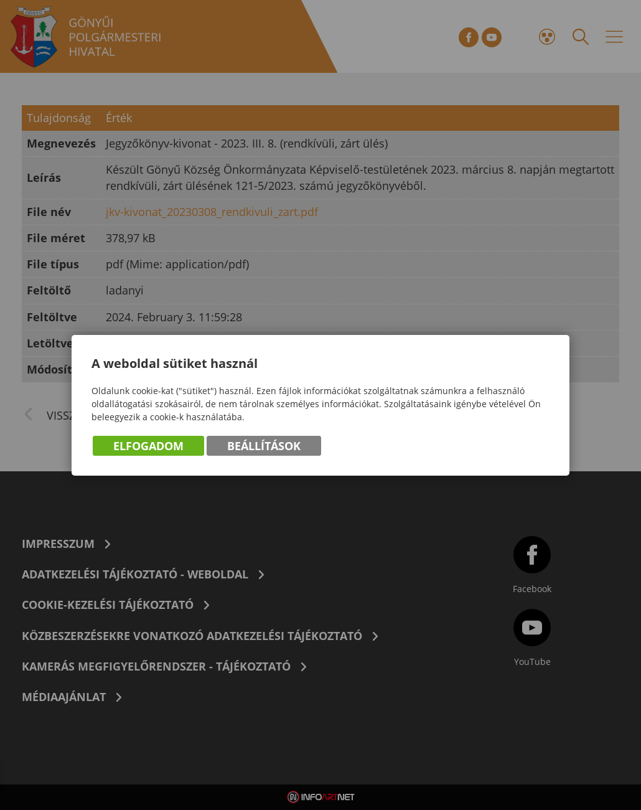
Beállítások (264, 445)
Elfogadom (148, 445)
